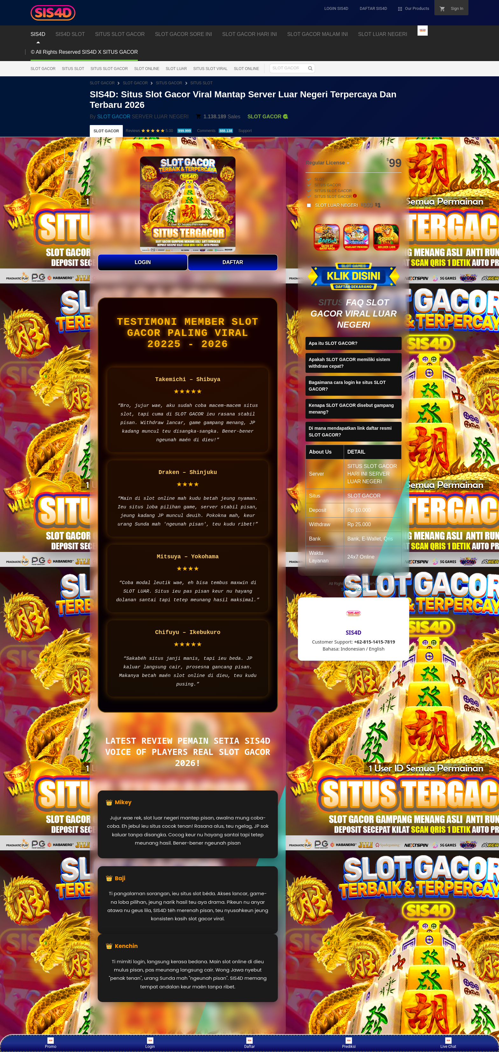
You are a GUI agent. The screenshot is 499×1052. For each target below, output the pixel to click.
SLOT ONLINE (146, 68)
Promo (50, 1043)
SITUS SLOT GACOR (109, 68)
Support (245, 131)
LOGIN (143, 262)
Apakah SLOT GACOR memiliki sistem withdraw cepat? (349, 363)
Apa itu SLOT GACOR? (333, 343)
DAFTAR (232, 262)
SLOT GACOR (43, 68)
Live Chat (448, 1043)
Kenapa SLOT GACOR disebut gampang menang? (351, 409)
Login (150, 1043)
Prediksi (349, 1043)
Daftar (249, 1043)
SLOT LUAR (176, 68)
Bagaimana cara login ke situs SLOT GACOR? (347, 386)
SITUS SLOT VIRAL (210, 68)
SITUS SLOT (73, 68)
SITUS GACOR (169, 83)
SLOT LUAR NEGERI (348, 205)
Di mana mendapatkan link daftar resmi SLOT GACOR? (350, 431)
